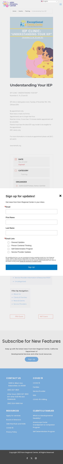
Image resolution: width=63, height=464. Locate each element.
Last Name (10, 228)
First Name (10, 217)
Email (8, 207)
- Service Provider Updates (20, 252)
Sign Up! (31, 267)
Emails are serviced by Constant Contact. (31, 261)
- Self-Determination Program (21, 249)
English (44, 1)
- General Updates (17, 242)
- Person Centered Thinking (20, 245)
